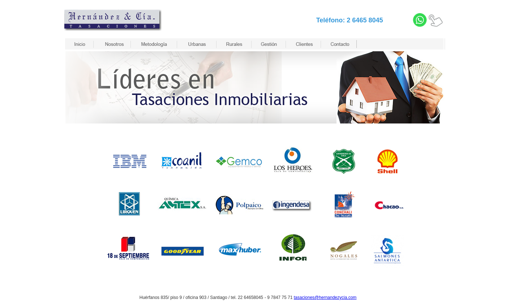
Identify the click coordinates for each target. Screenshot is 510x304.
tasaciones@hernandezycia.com (325, 297)
